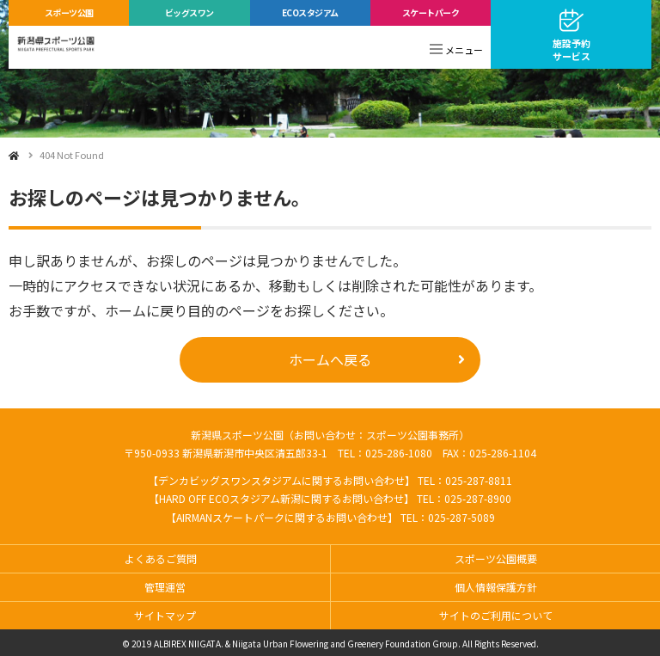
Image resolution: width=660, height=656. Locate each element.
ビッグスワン (189, 12)
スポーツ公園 (69, 12)
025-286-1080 (398, 452)
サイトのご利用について (496, 615)
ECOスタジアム (310, 12)
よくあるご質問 (161, 558)
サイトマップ (165, 615)
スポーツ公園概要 (496, 558)
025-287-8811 (478, 480)
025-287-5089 (461, 517)
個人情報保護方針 (496, 586)
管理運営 (165, 586)
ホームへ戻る (330, 359)
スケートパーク (431, 12)
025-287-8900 (477, 498)
